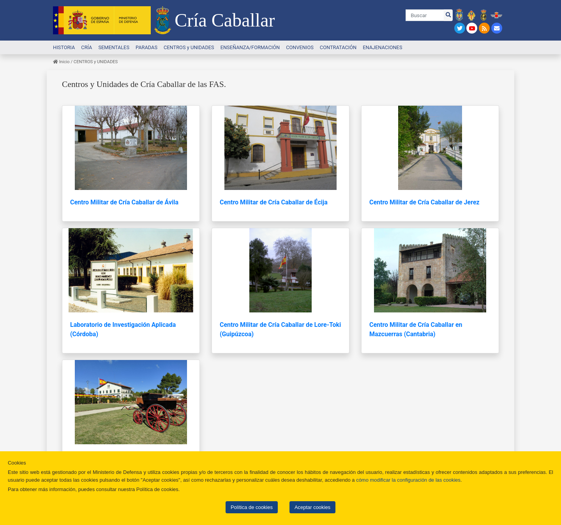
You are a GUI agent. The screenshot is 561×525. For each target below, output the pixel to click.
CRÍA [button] (86, 47)
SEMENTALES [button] (113, 47)
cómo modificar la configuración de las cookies (408, 480)
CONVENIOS (300, 47)
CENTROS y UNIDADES (189, 47)
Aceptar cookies (312, 507)
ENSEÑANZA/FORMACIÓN (250, 47)
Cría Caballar (225, 20)
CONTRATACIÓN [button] (338, 47)
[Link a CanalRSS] (485, 28)
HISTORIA (64, 47)
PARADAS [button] (146, 47)
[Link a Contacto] (496, 28)
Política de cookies (252, 507)
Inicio (61, 61)
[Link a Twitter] (460, 28)
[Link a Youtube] (473, 28)
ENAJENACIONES (382, 47)
